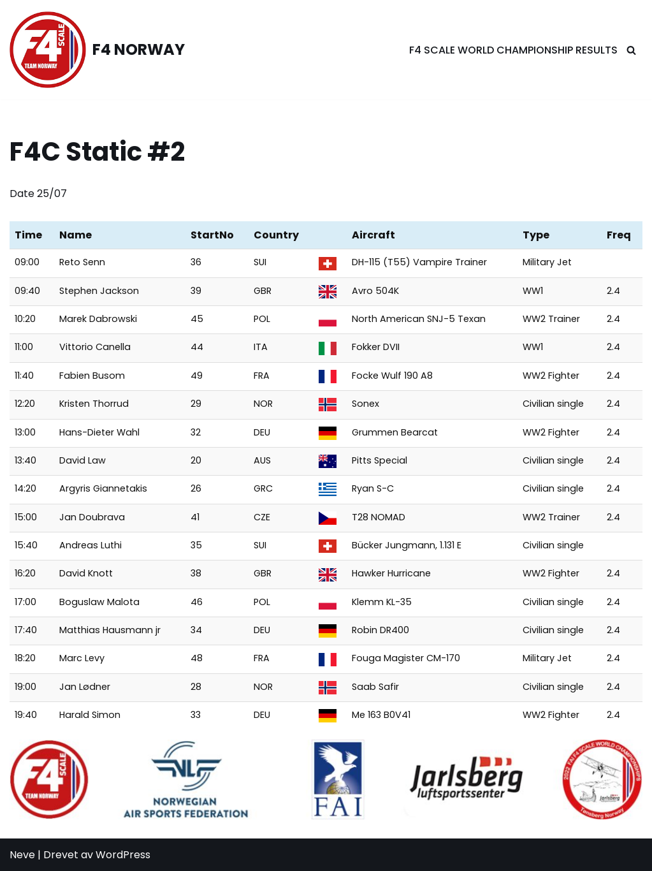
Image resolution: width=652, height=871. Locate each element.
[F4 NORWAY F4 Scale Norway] (97, 49)
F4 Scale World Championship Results (513, 50)
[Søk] (631, 50)
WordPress (123, 854)
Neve (22, 854)
